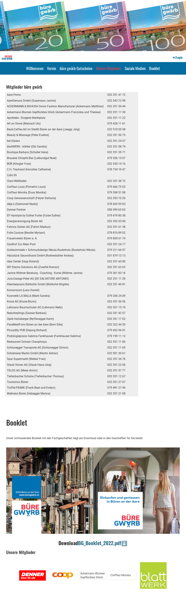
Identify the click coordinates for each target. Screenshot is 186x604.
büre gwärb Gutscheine (76, 68)
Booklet (154, 68)
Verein (51, 68)
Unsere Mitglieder (108, 68)
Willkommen (35, 68)
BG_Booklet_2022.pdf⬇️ (102, 543)
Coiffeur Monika (120, 575)
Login (177, 57)
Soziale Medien (135, 68)
